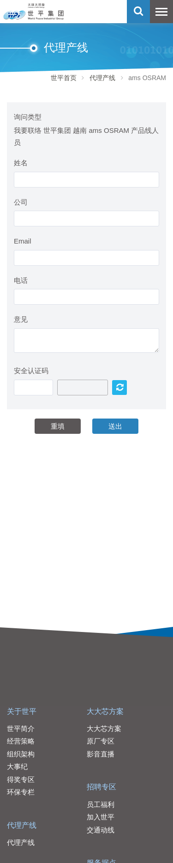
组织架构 (21, 754)
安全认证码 (31, 371)
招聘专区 (101, 787)
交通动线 (100, 830)
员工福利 (100, 804)
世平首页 (64, 77)
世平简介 (21, 728)
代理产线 (102, 77)
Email (22, 241)
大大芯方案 (105, 711)
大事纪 (17, 766)
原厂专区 (100, 741)
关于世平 (21, 711)
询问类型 (28, 117)
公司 (21, 202)
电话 (21, 280)
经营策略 (21, 741)
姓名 (21, 163)
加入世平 (100, 817)
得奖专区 (21, 779)
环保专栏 (21, 792)
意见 (21, 319)
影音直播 (100, 754)
